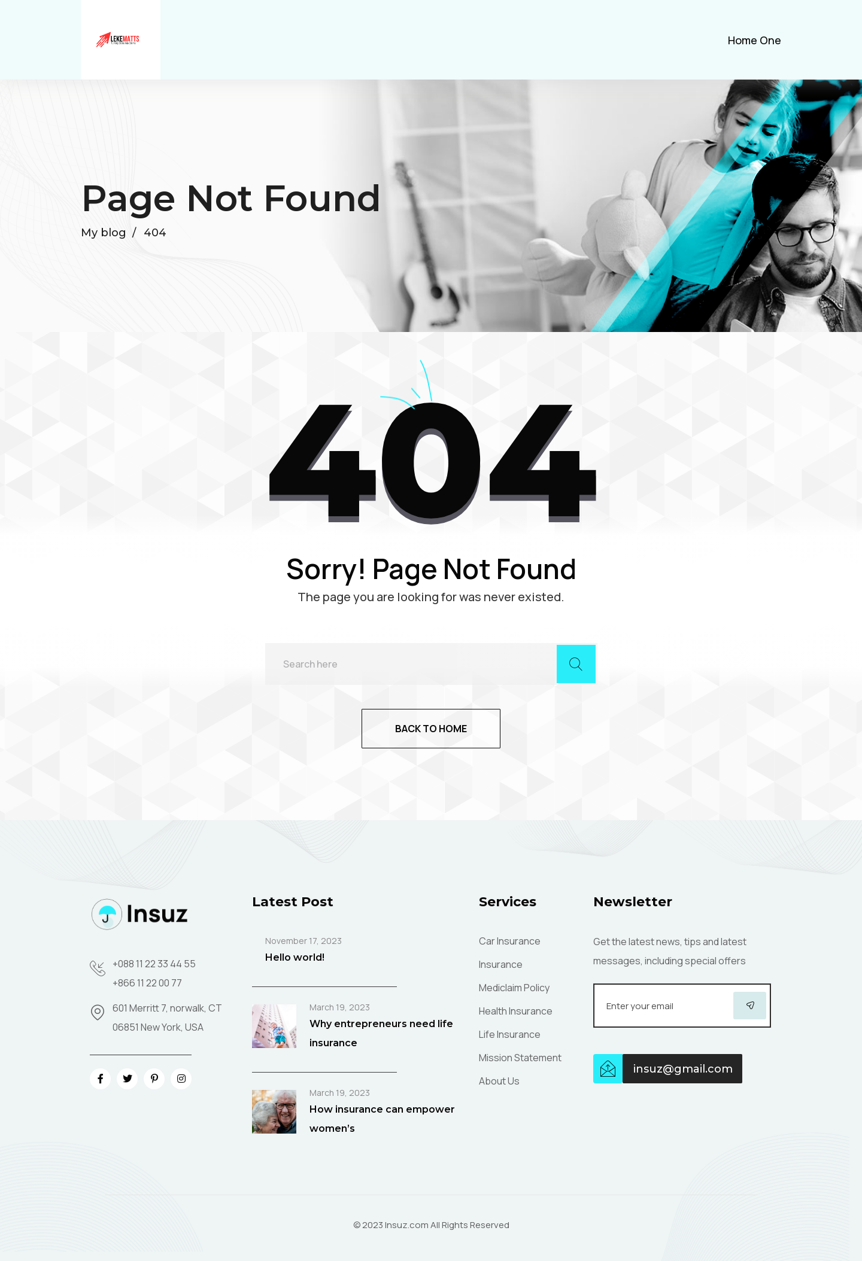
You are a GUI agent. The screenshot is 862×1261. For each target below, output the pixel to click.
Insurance (501, 964)
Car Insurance (510, 941)
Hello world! (294, 957)
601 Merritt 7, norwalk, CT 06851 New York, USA (167, 1017)
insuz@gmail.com (683, 1069)
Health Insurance (516, 1011)
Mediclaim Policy (514, 987)
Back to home (431, 728)
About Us (499, 1081)
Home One (754, 40)
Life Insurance (510, 1034)
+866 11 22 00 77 (147, 982)
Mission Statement (520, 1057)
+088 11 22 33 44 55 (154, 963)
